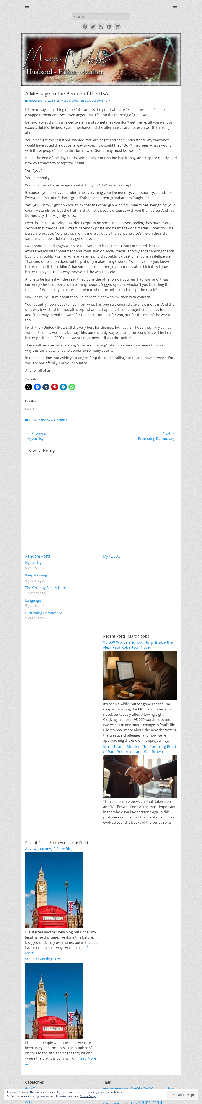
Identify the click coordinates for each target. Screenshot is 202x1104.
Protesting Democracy (43, 613)
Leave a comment (97, 100)
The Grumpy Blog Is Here (45, 587)
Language (33, 600)
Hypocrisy (33, 562)
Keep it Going (36, 575)
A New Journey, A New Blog (49, 848)
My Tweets (111, 556)
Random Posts (37, 556)
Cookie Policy (88, 1096)
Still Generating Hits (42, 959)
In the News (46, 420)
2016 (32, 420)
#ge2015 (31, 1088)
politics (62, 420)
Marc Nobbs (69, 100)
